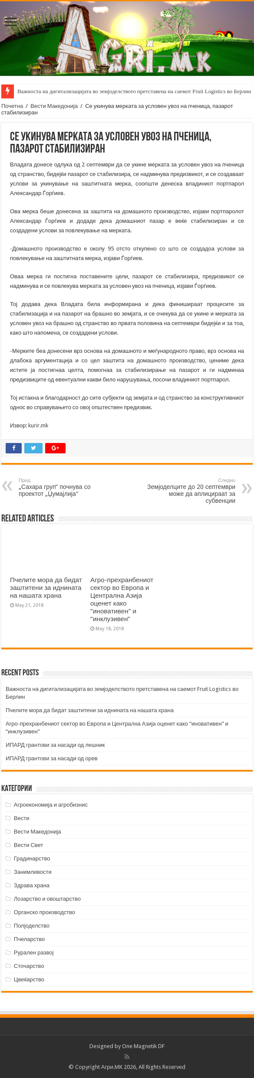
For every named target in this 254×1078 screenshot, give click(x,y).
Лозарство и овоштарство (47, 899)
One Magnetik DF (143, 1046)
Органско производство (44, 912)
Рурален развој (34, 952)
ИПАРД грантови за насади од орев (52, 758)
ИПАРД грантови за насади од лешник (55, 745)
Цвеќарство (29, 979)
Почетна (12, 106)
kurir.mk (38, 425)
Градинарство (32, 858)
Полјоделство (31, 925)
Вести (22, 818)
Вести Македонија (54, 106)
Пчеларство (29, 939)
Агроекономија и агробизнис (51, 804)
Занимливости (33, 872)
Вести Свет (28, 845)
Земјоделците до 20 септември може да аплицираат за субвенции (190, 491)
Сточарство (29, 966)
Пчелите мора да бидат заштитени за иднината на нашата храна (46, 587)
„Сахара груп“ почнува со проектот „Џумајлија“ (63, 487)
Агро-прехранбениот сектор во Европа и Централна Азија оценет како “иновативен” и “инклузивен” (121, 599)
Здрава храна (31, 885)
